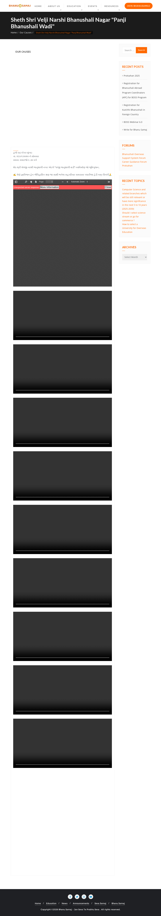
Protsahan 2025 (132, 75)
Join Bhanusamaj (138, 6)
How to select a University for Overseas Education (134, 228)
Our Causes (26, 32)
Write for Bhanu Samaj (135, 129)
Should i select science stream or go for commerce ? (133, 216)
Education (51, 903)
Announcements (81, 903)
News (65, 903)
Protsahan (127, 165)
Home (14, 32)
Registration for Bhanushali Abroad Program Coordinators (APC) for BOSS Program (134, 90)
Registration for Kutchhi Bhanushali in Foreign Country (133, 110)
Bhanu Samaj (118, 903)
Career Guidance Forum (134, 161)
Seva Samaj (100, 903)
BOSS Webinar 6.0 (133, 122)
